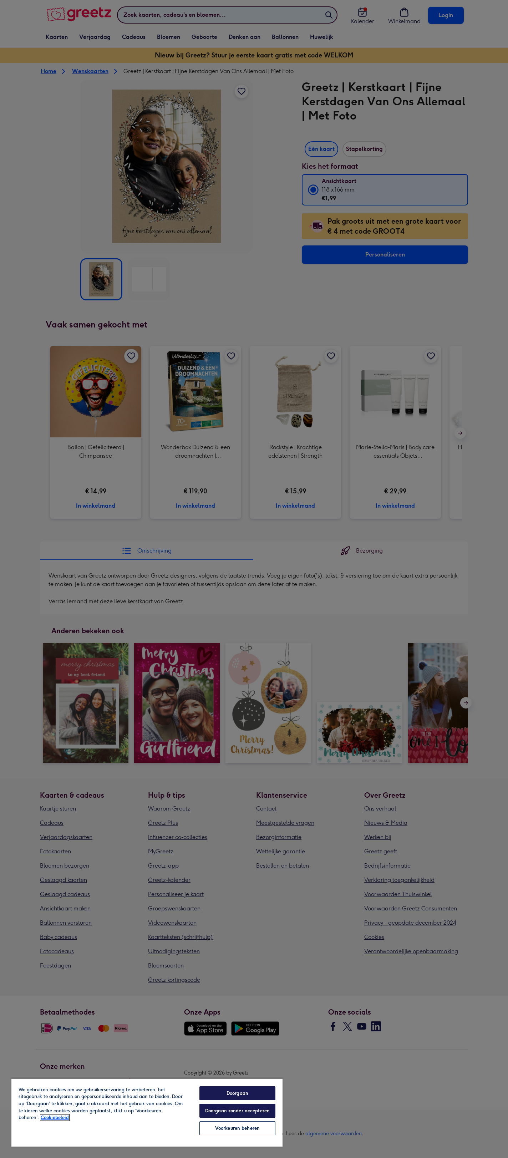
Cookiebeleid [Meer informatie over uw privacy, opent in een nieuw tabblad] (55, 1117)
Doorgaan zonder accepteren (237, 1110)
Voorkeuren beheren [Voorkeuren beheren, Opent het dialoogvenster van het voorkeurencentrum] (237, 1128)
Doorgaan (237, 1093)
